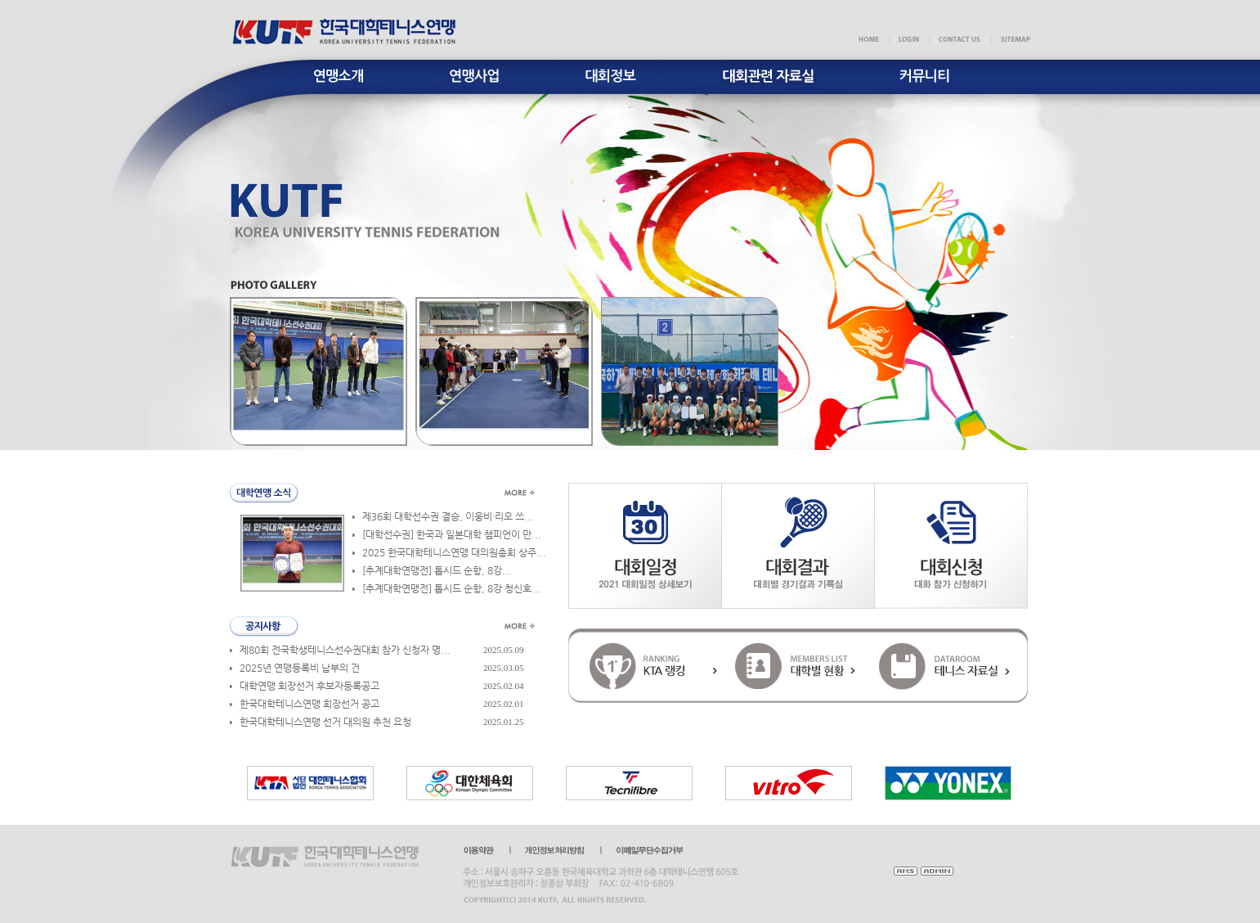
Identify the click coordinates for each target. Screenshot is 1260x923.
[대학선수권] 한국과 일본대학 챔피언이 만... (451, 534)
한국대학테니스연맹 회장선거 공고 (309, 703)
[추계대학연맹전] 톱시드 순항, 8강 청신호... (451, 588)
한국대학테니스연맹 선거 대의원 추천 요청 (325, 721)
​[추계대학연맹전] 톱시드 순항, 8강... (437, 570)
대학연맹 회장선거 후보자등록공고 (309, 685)
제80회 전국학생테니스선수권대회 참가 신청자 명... (345, 649)
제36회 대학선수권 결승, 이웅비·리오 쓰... (448, 516)
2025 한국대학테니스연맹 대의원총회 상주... (454, 552)
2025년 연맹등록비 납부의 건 (300, 667)
